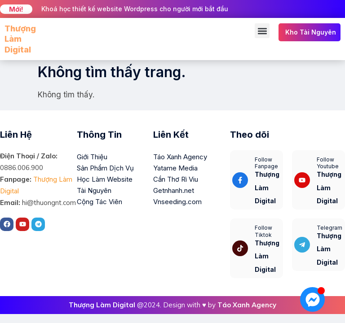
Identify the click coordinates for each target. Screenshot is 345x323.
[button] (262, 30)
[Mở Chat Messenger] (312, 299)
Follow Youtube (328, 163)
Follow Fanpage (266, 163)
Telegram (329, 227)
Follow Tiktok (263, 231)
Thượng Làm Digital (20, 39)
